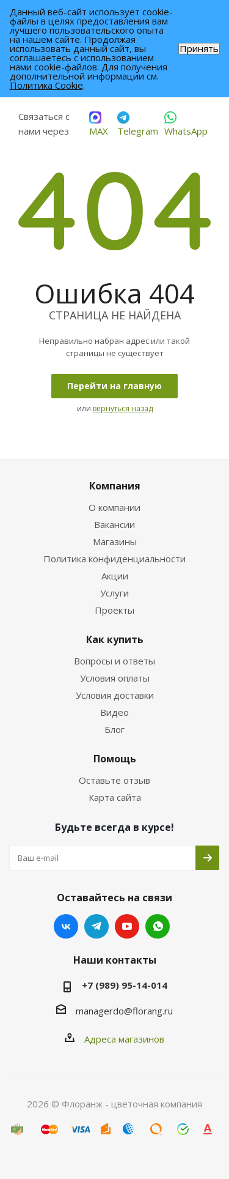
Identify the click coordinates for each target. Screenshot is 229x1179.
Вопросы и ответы (114, 661)
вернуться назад (123, 408)
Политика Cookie (46, 85)
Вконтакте (66, 926)
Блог (114, 729)
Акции (114, 576)
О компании (114, 507)
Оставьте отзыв (114, 780)
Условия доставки (115, 695)
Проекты (114, 610)
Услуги (114, 593)
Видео (114, 712)
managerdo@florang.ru (124, 1011)
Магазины (115, 541)
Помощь (114, 758)
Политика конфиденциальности (114, 558)
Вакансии (114, 524)
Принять (199, 48)
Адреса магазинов (124, 1039)
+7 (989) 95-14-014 (124, 985)
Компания (114, 486)
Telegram (137, 124)
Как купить (115, 639)
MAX (98, 124)
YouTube (127, 926)
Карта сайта (115, 797)
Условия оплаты (115, 678)
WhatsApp (186, 124)
